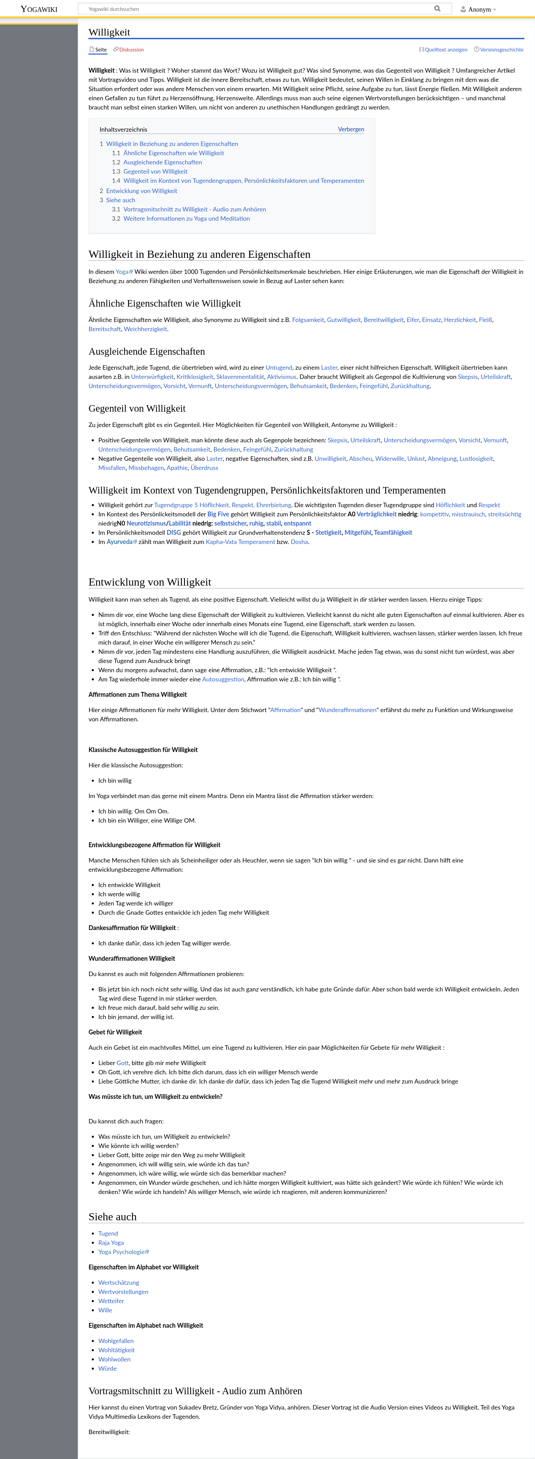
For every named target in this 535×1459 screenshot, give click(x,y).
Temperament (256, 541)
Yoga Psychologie (121, 1251)
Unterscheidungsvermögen (124, 385)
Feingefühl (374, 385)
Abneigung (442, 458)
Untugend (279, 367)
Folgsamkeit (308, 319)
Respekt (489, 505)
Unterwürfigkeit (152, 376)
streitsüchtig (504, 514)
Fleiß (485, 319)
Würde (107, 1368)
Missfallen (112, 467)
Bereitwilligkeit (384, 319)
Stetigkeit (328, 532)
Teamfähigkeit (393, 532)
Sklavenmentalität (240, 376)
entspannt (297, 523)
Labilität (180, 523)
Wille (105, 1310)
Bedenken (343, 385)
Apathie (177, 467)
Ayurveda (120, 541)
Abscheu (360, 458)
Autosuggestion (223, 679)
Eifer (413, 319)
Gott (123, 1062)
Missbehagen (146, 467)
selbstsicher (230, 523)
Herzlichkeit (460, 319)
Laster (329, 367)
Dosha (299, 541)
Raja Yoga (111, 1242)
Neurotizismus (146, 523)
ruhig (256, 523)
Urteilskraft (496, 376)
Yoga (122, 271)
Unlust (416, 458)
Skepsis (468, 376)
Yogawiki (39, 8)
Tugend (108, 1233)
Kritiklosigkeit (194, 376)
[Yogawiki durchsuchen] (265, 8)
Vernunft (200, 385)
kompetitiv (434, 514)
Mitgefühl (358, 532)
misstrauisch (468, 514)
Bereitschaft (104, 329)
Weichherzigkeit (145, 329)
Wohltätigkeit (116, 1350)
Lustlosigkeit (476, 458)
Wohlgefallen (116, 1340)
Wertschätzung (118, 1282)
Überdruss (204, 467)
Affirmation (285, 709)
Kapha (214, 541)
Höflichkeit (450, 505)
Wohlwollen (114, 1359)
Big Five (218, 514)
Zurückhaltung (410, 385)
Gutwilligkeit (344, 319)
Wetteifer (111, 1301)
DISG (174, 532)
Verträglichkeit (377, 514)
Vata (231, 541)
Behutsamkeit (308, 385)
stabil (273, 523)
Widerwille (390, 458)
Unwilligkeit (330, 458)
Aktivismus (281, 376)
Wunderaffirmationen (348, 709)
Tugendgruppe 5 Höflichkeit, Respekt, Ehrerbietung (222, 505)
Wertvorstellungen (123, 1291)
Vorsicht (174, 385)
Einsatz (431, 319)
